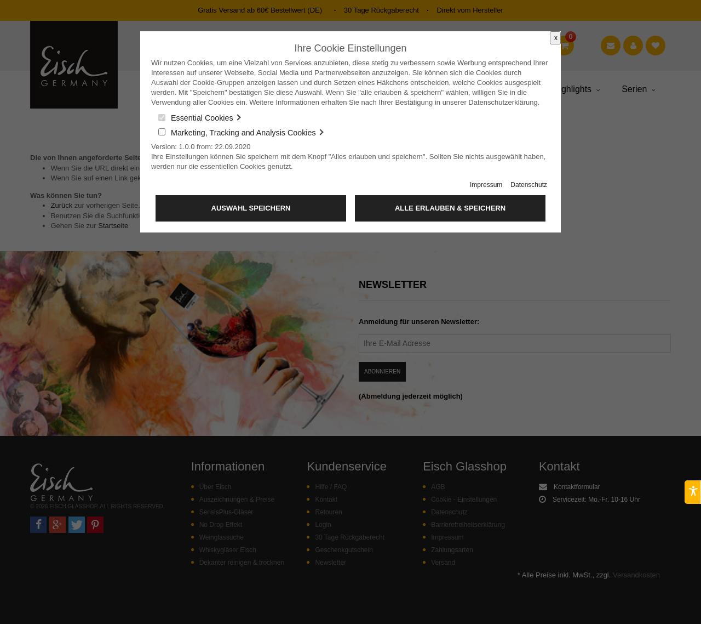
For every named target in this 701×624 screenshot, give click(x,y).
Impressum (486, 185)
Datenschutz (528, 185)
